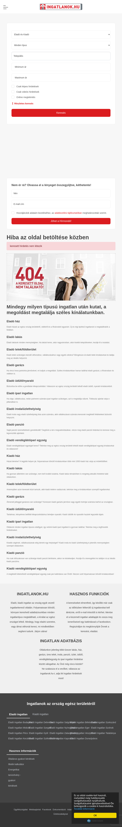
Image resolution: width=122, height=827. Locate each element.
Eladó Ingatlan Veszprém (82, 733)
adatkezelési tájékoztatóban (68, 213)
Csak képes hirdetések (27, 86)
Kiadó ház (13, 455)
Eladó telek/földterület (21, 349)
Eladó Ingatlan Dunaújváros (83, 738)
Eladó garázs (15, 365)
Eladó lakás (14, 337)
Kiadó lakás (14, 468)
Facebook (46, 809)
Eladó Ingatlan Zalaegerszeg (64, 733)
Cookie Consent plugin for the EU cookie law (95, 821)
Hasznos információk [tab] (22, 750)
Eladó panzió (15, 424)
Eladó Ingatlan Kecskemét (21, 738)
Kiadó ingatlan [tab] (40, 714)
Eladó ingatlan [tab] (18, 714)
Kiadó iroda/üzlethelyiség (24, 537)
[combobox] (61, 56)
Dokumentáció (59, 809)
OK (95, 815)
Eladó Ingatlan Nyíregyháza (63, 727)
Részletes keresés (22, 103)
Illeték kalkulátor (16, 764)
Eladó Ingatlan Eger (80, 727)
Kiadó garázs (15, 496)
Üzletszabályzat (60, 814)
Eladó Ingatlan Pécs (18, 733)
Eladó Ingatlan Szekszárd (103, 722)
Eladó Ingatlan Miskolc (19, 727)
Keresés (61, 112)
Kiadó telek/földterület (21, 484)
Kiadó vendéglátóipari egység (27, 568)
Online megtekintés (25, 97)
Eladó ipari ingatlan (20, 393)
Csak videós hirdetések (27, 92)
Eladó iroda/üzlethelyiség (24, 408)
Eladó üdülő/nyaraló (20, 380)
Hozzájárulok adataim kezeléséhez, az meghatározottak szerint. (61, 213)
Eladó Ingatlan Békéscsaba (83, 722)
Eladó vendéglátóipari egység (27, 440)
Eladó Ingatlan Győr (38, 733)
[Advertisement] (61, 151)
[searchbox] (61, 56)
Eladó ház (13, 321)
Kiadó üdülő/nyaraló (20, 509)
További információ (84, 808)
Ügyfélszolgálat (21, 809)
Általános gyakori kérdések (21, 759)
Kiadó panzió (15, 552)
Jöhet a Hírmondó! (61, 221)
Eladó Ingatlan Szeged (40, 727)
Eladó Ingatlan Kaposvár (62, 738)
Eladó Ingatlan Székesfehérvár (44, 738)
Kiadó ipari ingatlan (20, 521)
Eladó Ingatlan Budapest (20, 722)
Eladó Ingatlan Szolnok (102, 727)
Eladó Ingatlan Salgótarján (63, 722)
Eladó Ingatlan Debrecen (41, 722)
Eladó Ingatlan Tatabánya (103, 733)
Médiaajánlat (35, 809)
